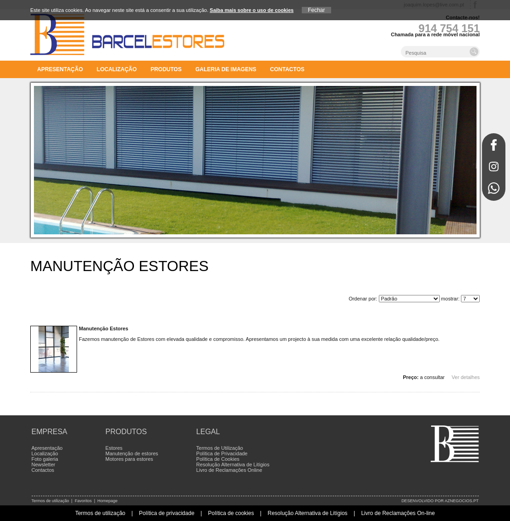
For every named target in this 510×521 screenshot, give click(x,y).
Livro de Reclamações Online (229, 470)
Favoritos (83, 500)
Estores (113, 448)
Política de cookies (231, 513)
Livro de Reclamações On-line (398, 513)
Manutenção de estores (131, 453)
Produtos (166, 69)
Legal (208, 432)
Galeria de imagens (225, 69)
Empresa (49, 432)
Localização (117, 69)
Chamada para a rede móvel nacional (435, 34)
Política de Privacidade (222, 453)
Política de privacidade (166, 513)
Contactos (287, 69)
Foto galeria (45, 459)
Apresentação (60, 69)
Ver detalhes (466, 377)
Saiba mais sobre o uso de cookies (252, 10)
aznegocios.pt (461, 500)
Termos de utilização (50, 500)
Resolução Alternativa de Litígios (233, 464)
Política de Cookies (217, 459)
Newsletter (43, 464)
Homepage (107, 500)
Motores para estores (129, 459)
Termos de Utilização (219, 448)
